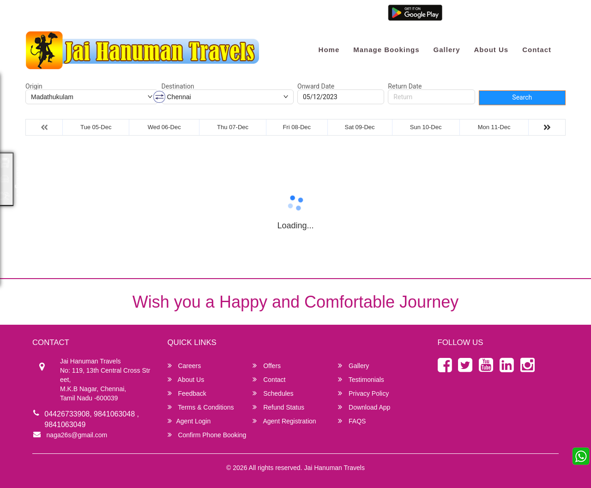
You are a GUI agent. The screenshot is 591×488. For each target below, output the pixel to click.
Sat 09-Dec (360, 127)
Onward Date (315, 86)
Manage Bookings (386, 50)
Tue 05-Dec (95, 127)
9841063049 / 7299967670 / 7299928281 (164, 14)
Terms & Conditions (201, 407)
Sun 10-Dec (426, 127)
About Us (491, 50)
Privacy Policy (363, 393)
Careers (184, 365)
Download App (364, 407)
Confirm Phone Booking (207, 435)
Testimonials (361, 379)
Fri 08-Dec (297, 127)
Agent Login (462, 14)
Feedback (187, 393)
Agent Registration (513, 14)
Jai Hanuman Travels (334, 467)
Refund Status (278, 407)
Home (329, 50)
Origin (33, 86)
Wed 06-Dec (164, 127)
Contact (536, 50)
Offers (267, 365)
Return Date (405, 86)
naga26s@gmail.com (60, 14)
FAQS (352, 421)
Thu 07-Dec (232, 127)
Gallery (447, 50)
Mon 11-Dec (494, 127)
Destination (178, 86)
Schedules (273, 393)
